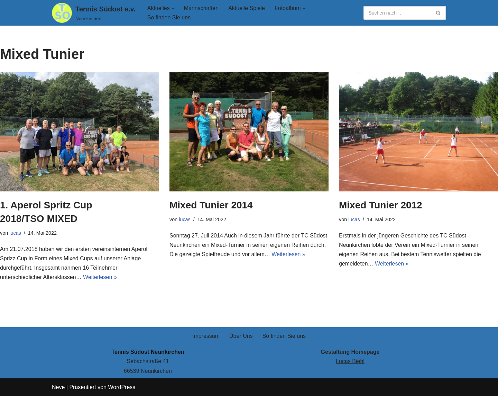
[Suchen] (397, 13)
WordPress (121, 387)
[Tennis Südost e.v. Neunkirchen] (94, 13)
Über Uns (241, 336)
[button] (173, 8)
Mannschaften (201, 8)
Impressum (206, 336)
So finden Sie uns (169, 17)
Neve (58, 387)
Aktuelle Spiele (246, 8)
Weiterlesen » (100, 277)
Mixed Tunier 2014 (211, 205)
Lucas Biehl (350, 361)
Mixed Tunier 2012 (380, 205)
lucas (15, 233)
